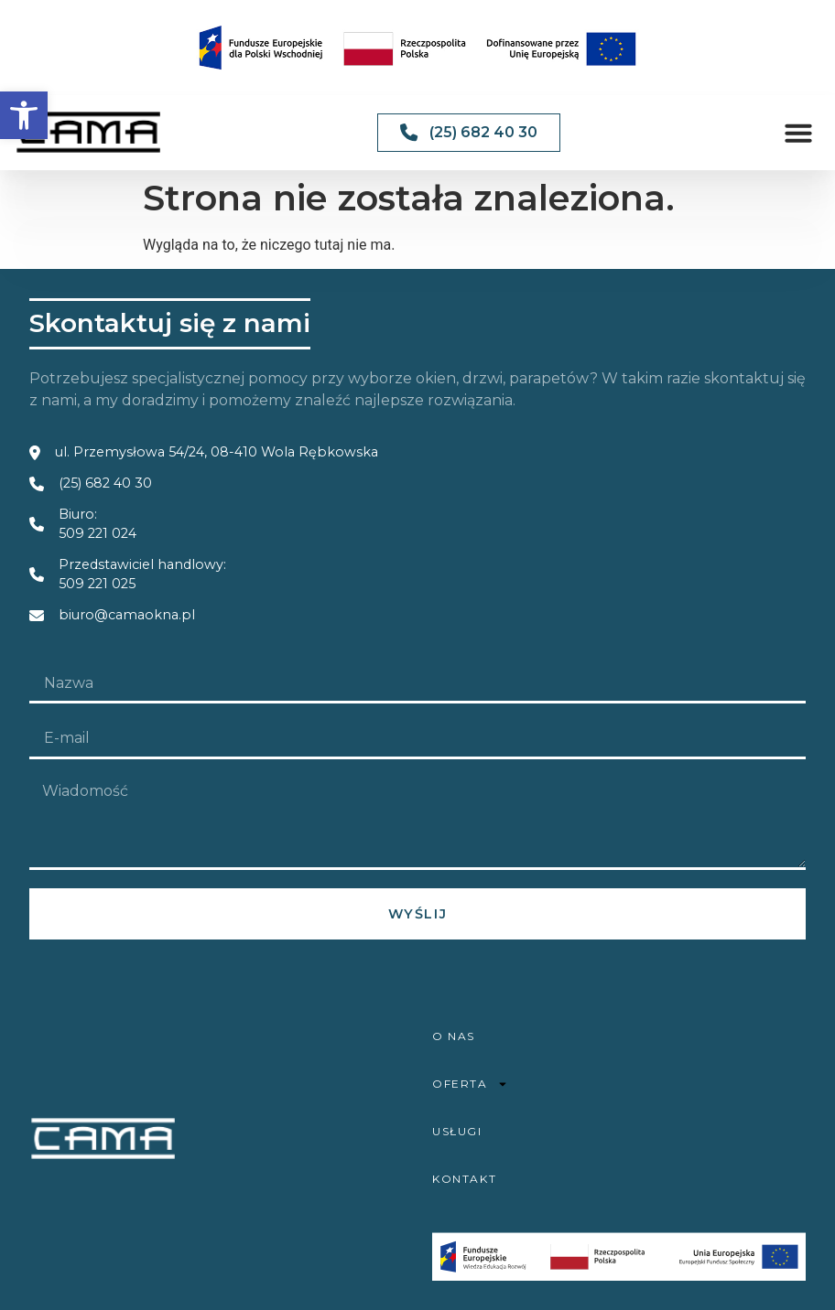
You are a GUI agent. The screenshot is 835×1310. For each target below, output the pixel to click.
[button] (24, 115)
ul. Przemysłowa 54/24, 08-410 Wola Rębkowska (216, 452)
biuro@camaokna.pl (127, 615)
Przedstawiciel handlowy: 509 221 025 (142, 574)
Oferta (470, 1084)
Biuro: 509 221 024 (97, 524)
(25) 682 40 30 (105, 483)
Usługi (457, 1131)
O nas (453, 1036)
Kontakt (464, 1179)
